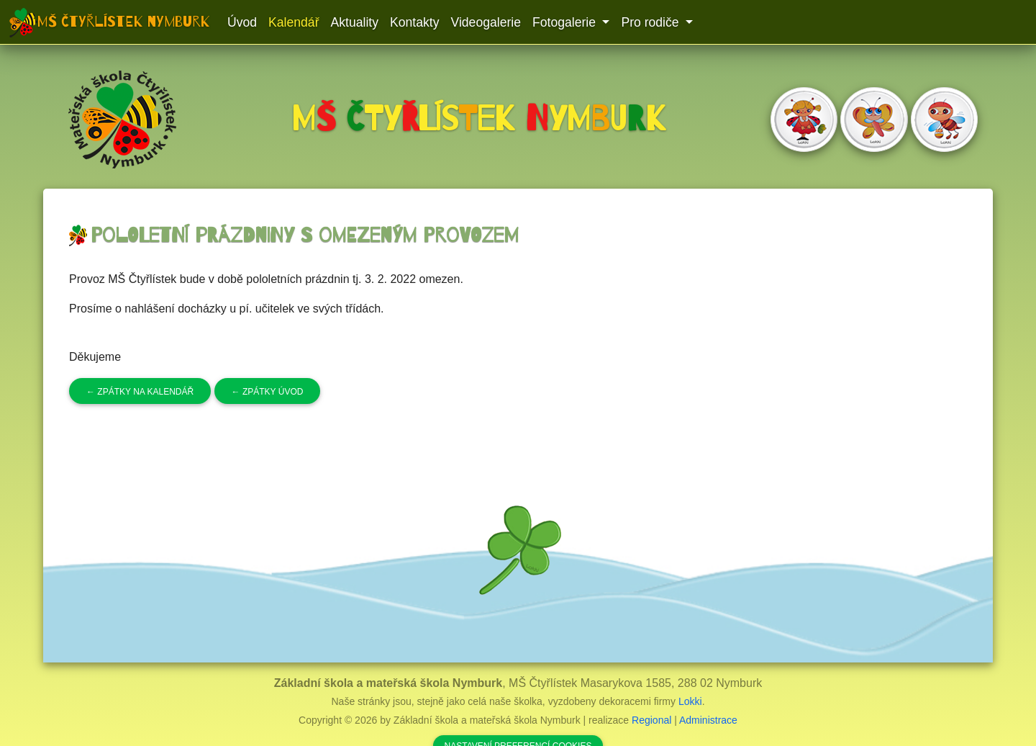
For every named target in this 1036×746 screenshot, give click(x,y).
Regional (651, 720)
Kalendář (293, 22)
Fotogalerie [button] (565, 22)
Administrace (708, 720)
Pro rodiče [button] (651, 22)
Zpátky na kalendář (140, 392)
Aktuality (355, 22)
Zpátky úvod (268, 392)
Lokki (690, 701)
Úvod (242, 22)
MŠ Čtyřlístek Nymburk (123, 21)
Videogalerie (485, 22)
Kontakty (414, 22)
